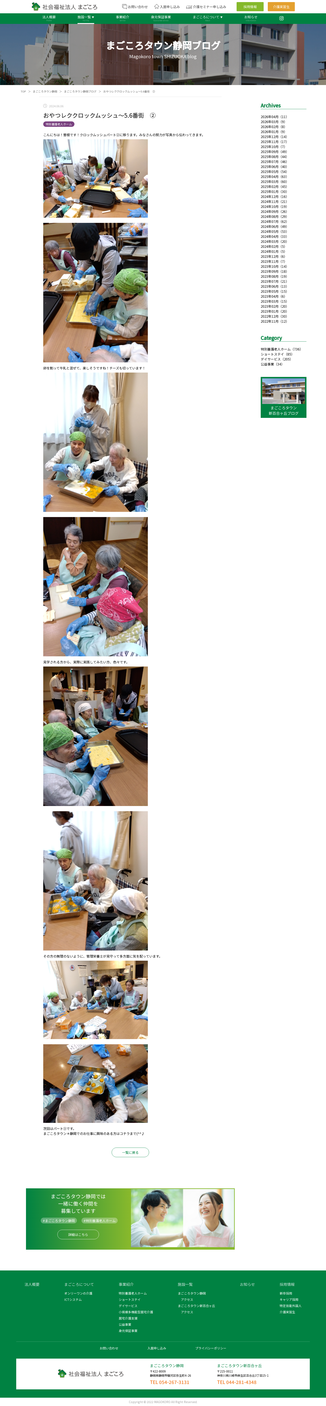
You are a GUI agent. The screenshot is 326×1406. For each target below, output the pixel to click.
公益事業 (267, 364)
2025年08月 (270, 156)
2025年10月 (270, 146)
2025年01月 (270, 191)
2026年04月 (270, 116)
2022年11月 (270, 321)
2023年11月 (270, 261)
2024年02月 (270, 246)
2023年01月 (270, 311)
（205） (287, 359)
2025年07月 (270, 161)
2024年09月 (270, 211)
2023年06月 (270, 286)
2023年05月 (270, 291)
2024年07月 (270, 221)
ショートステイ (272, 354)
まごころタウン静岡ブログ (80, 91)
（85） (289, 354)
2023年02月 (270, 306)
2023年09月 (270, 271)
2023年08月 (270, 276)
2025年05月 (270, 171)
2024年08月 (270, 216)
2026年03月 (270, 121)
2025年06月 (270, 166)
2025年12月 (270, 136)
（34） (279, 364)
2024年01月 (270, 251)
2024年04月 (270, 236)
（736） (297, 349)
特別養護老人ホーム (276, 349)
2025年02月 (270, 186)
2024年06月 (270, 226)
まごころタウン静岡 (45, 91)
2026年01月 (270, 131)
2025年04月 (270, 176)
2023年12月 (270, 256)
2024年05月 (270, 231)
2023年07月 (270, 281)
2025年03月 (270, 181)
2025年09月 (270, 151)
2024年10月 (270, 206)
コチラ (125, 1133)
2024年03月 (270, 241)
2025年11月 (270, 141)
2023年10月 (270, 266)
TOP (23, 91)
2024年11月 (270, 201)
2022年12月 (270, 316)
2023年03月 (270, 301)
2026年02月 (270, 126)
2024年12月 (270, 196)
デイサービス (271, 359)
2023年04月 (270, 296)
